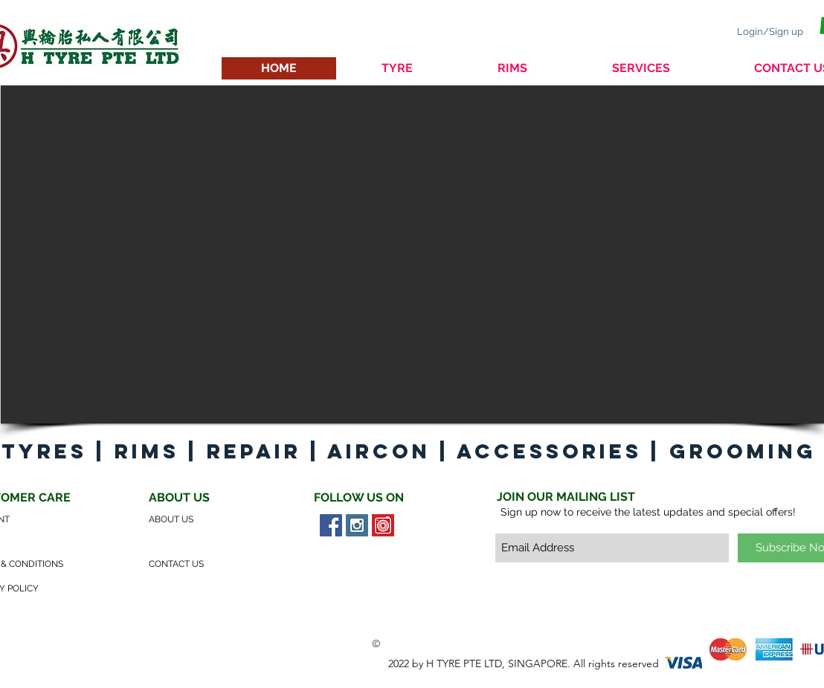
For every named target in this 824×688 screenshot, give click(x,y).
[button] (413, 254)
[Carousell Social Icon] (383, 525)
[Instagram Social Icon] (357, 525)
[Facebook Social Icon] (331, 525)
